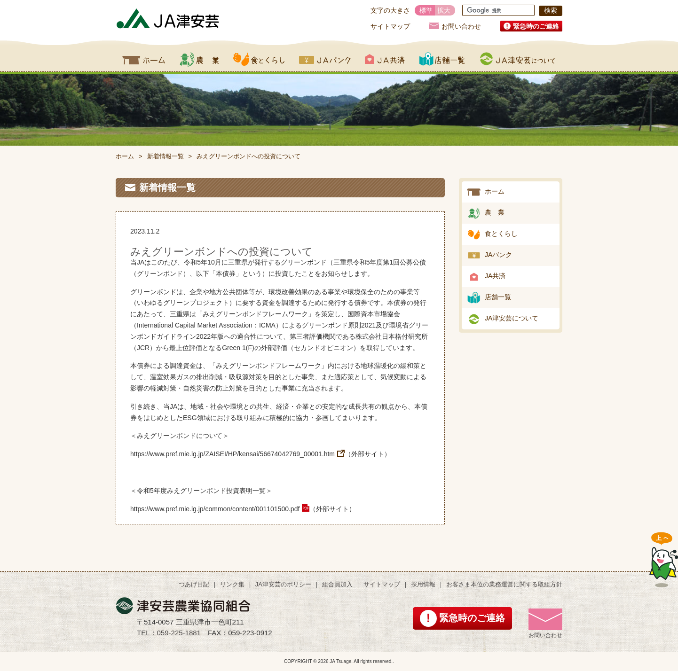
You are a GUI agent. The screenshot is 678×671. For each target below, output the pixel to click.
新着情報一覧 (165, 156)
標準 (426, 10)
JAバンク (325, 59)
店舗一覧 (442, 59)
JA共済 (385, 59)
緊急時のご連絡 (536, 26)
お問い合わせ (461, 26)
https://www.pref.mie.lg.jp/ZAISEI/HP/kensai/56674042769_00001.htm (232, 454)
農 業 (495, 212)
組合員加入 (337, 584)
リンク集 (232, 584)
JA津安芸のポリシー (283, 584)
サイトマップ (390, 26)
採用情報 (423, 584)
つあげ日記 (194, 584)
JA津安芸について (517, 59)
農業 (199, 59)
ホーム (144, 59)
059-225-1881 (179, 633)
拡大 (443, 10)
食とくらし (259, 59)
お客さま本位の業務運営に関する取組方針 (504, 584)
